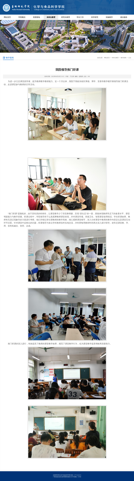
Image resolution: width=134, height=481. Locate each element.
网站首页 (7, 17)
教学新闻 (123, 57)
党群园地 (36, 17)
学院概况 (21, 17)
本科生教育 (51, 17)
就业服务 (123, 17)
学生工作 (80, 17)
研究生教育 (65, 17)
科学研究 (94, 17)
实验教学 (109, 17)
